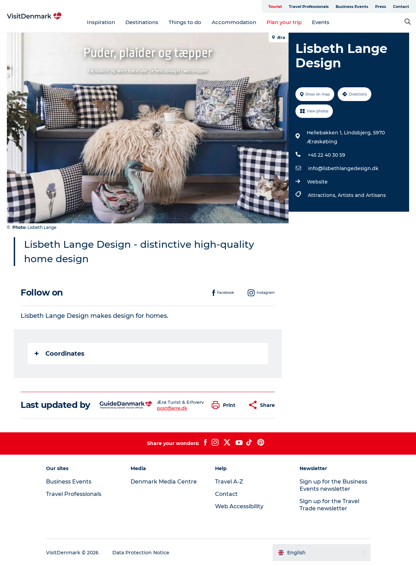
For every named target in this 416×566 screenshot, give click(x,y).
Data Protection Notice (140, 553)
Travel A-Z (229, 481)
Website (317, 182)
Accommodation (234, 22)
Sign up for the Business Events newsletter (333, 485)
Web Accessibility (239, 506)
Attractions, (323, 195)
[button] (225, 405)
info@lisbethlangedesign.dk (343, 168)
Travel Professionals (309, 6)
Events (320, 22)
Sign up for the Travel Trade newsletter (329, 505)
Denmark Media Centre (164, 481)
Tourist (275, 6)
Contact (401, 6)
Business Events (352, 6)
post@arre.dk (172, 408)
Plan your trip (284, 22)
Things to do (185, 22)
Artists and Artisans (362, 195)
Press (380, 6)
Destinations (141, 22)
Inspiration (101, 22)
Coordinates (60, 353)
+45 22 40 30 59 (326, 155)
